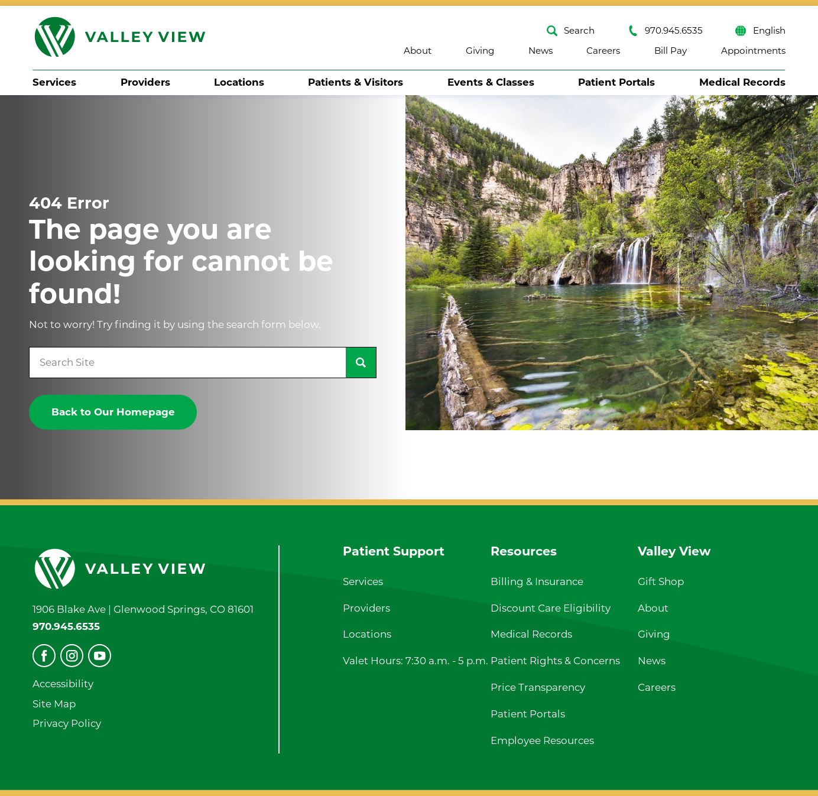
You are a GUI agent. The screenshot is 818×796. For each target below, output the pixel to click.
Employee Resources (542, 740)
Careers (603, 50)
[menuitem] (54, 82)
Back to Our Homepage (113, 412)
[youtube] (99, 655)
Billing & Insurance (537, 581)
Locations (239, 82)
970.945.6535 (665, 30)
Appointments (753, 50)
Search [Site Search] (571, 30)
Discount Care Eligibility (551, 608)
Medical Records (742, 82)
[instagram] (71, 655)
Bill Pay (670, 50)
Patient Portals (616, 82)
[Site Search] (361, 362)
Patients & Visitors (355, 82)
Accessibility (63, 684)
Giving (480, 50)
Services (54, 82)
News (540, 50)
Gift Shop (661, 581)
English (760, 30)
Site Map (54, 704)
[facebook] (44, 655)
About (417, 50)
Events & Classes (490, 82)
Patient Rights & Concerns (555, 661)
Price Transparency (538, 687)
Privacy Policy (67, 723)
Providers (145, 82)
